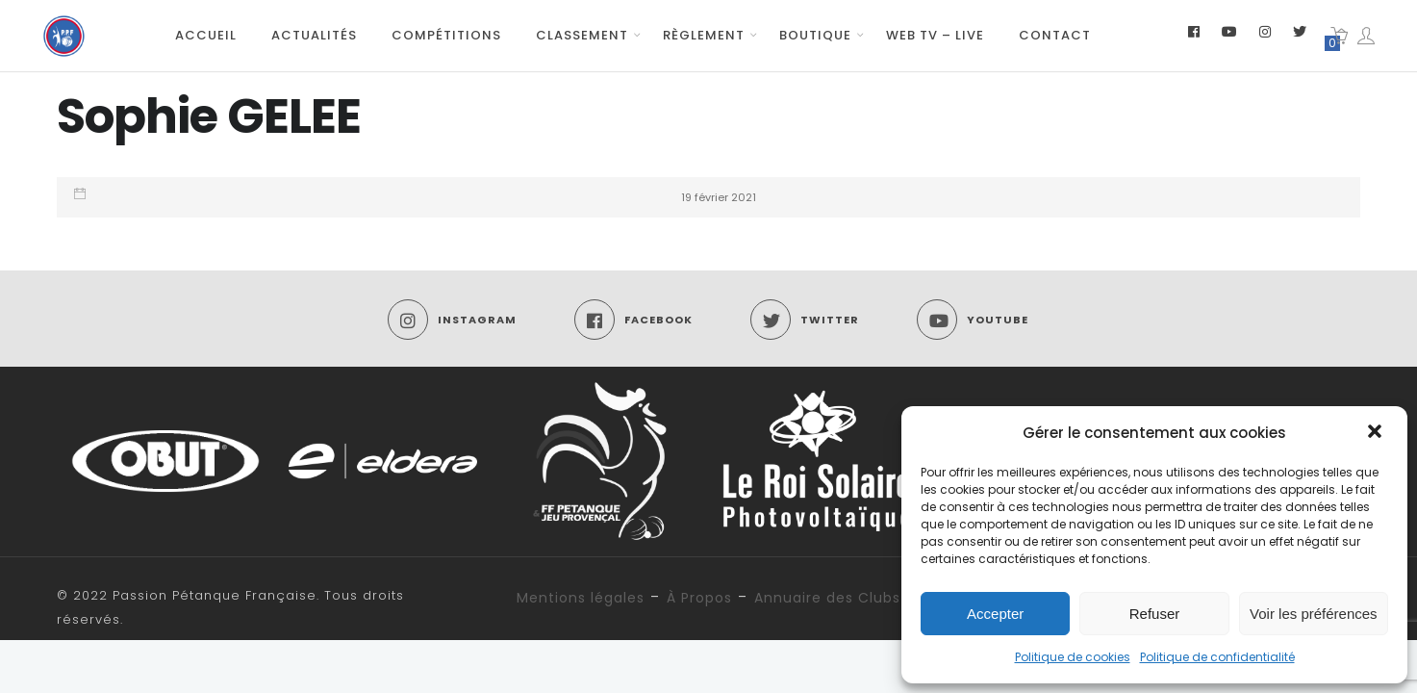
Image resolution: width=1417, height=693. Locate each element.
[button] (1376, 433)
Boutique (815, 35)
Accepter (995, 613)
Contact (1055, 35)
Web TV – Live (935, 35)
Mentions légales (581, 597)
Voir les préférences (1314, 613)
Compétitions (446, 35)
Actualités (314, 35)
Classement (582, 35)
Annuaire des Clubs (827, 597)
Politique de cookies (1072, 657)
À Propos (699, 597)
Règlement (704, 35)
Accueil (206, 35)
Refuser (1154, 613)
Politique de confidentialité (1217, 657)
